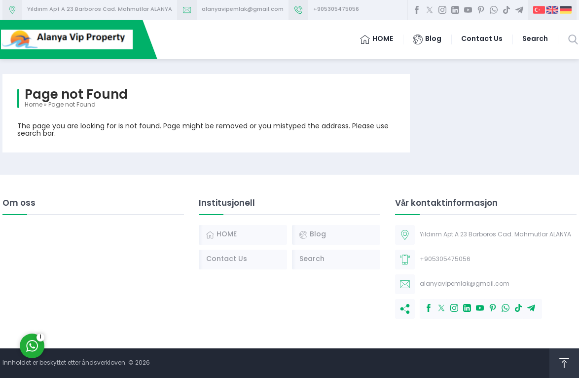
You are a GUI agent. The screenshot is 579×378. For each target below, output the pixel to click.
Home (33, 105)
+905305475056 (336, 9)
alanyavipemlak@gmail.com (243, 9)
